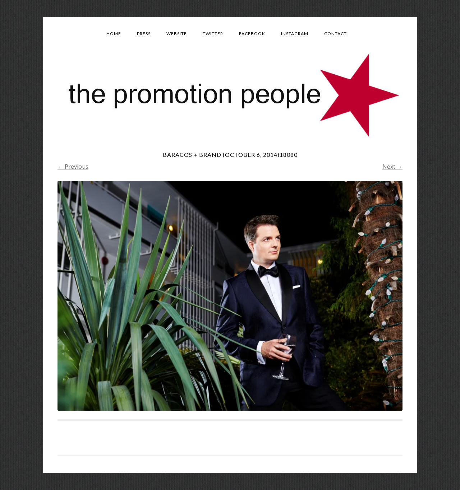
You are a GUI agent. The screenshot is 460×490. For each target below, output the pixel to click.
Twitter (213, 33)
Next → (392, 167)
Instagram (294, 33)
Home (113, 33)
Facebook (252, 33)
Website (176, 33)
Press (144, 33)
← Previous (73, 167)
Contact (335, 33)
